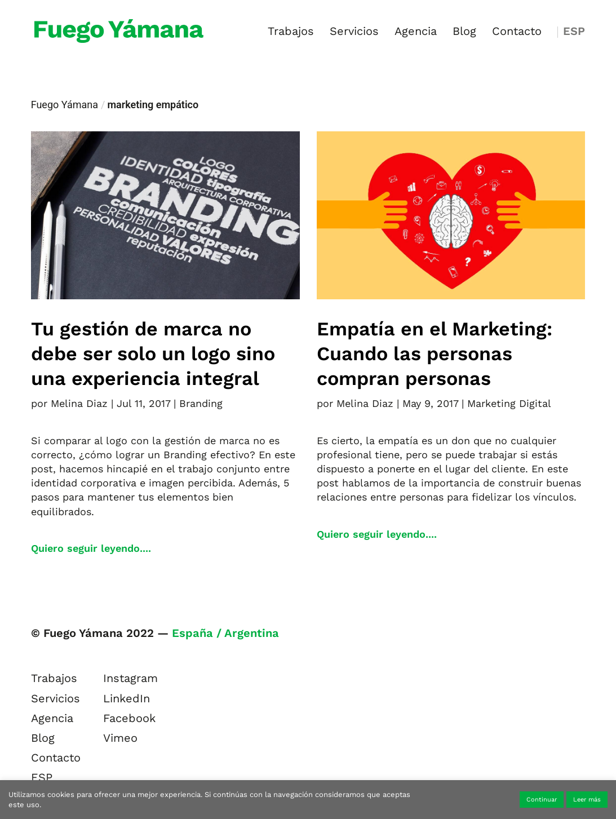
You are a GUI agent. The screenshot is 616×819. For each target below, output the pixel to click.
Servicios (354, 32)
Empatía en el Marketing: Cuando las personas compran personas (434, 353)
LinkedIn (126, 698)
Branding (201, 403)
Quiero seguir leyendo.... (91, 548)
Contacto (517, 32)
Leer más (587, 799)
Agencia (416, 32)
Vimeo (120, 738)
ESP (574, 32)
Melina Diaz (79, 403)
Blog (464, 32)
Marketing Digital (509, 403)
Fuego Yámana (64, 104)
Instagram (130, 678)
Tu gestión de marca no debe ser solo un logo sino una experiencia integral (153, 353)
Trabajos (291, 32)
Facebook (129, 718)
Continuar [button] (541, 799)
